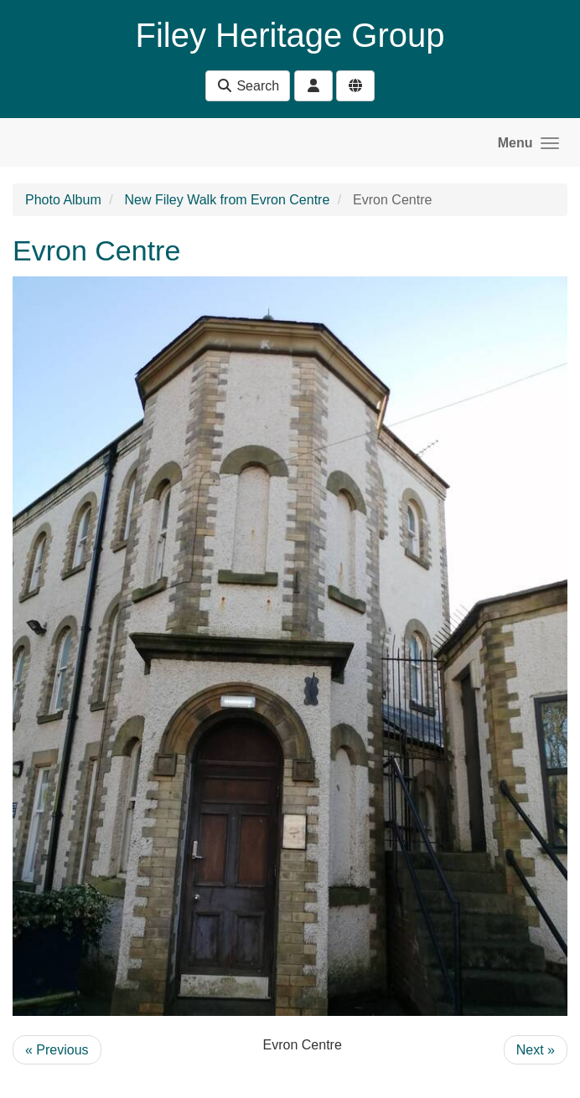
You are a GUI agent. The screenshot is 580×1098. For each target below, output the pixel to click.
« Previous (57, 1050)
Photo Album (63, 200)
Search (247, 86)
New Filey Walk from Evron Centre (227, 200)
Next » (535, 1050)
